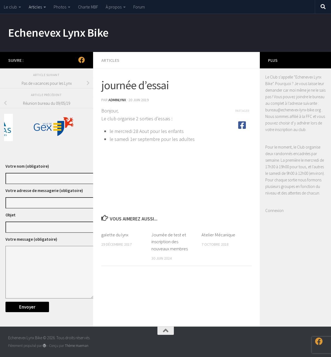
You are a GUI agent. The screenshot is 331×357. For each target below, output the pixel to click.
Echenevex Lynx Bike (58, 32)
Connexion (274, 210)
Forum (139, 7)
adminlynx (117, 99)
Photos (60, 7)
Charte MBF (88, 7)
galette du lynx (114, 235)
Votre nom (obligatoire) (27, 166)
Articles (35, 7)
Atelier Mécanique (218, 235)
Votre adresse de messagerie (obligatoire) (44, 190)
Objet (10, 214)
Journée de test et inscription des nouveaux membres (169, 242)
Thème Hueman (76, 345)
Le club (10, 7)
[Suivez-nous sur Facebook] (81, 60)
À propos (114, 7)
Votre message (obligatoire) (31, 239)
